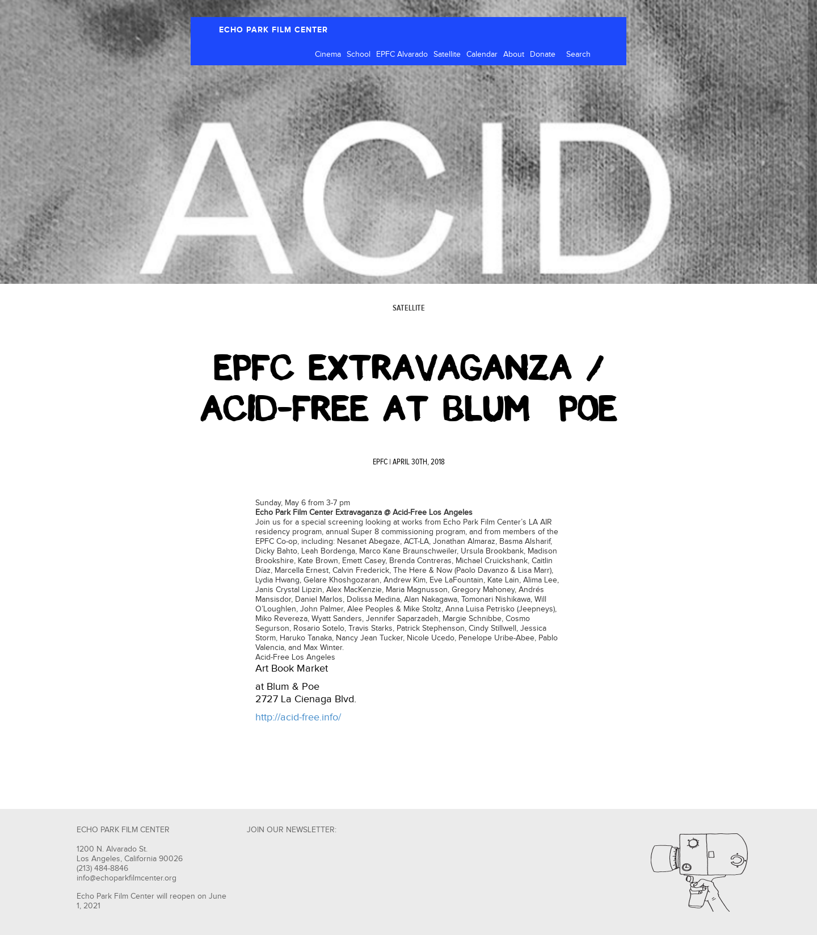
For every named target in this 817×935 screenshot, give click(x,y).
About (513, 54)
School (358, 54)
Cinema (328, 54)
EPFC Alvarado (402, 54)
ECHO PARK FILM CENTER (273, 30)
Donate (542, 54)
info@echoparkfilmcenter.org (126, 878)
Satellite (447, 54)
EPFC (380, 462)
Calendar (482, 54)
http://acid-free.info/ (298, 717)
